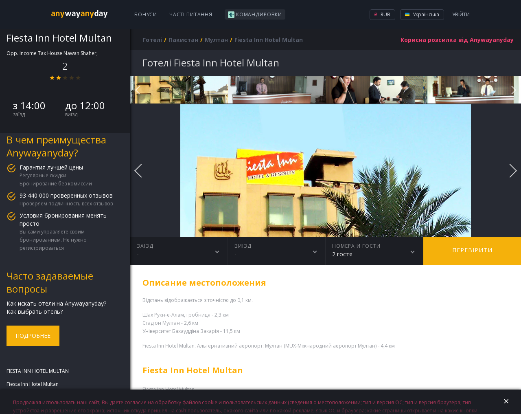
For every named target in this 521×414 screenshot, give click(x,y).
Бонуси (145, 14)
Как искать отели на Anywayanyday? (56, 303)
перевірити (472, 250)
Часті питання (190, 14)
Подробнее (32, 335)
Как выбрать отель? (35, 311)
